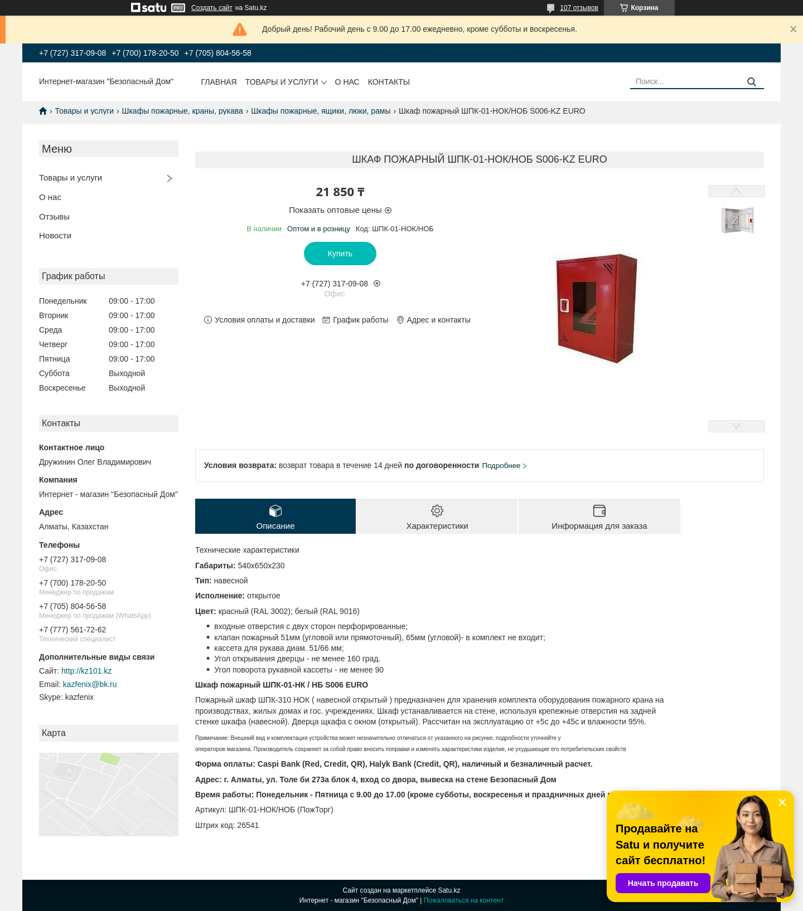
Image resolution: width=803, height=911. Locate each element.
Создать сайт (212, 8)
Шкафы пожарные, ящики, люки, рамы (320, 111)
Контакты (389, 81)
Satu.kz (449, 890)
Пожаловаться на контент (464, 900)
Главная (219, 81)
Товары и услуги (281, 81)
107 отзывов (579, 8)
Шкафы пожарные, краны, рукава (182, 111)
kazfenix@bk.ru (90, 684)
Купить (340, 253)
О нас (347, 81)
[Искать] (751, 82)
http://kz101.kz (86, 670)
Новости (55, 235)
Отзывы (54, 216)
